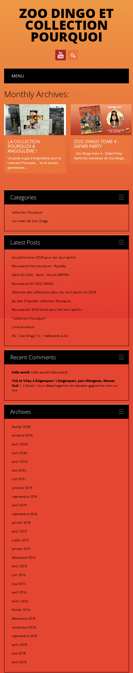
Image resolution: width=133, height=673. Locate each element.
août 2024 (20, 418)
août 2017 (19, 506)
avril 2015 (19, 636)
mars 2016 (20, 575)
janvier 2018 (21, 497)
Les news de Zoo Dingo (30, 195)
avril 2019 (19, 479)
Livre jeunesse (23, 301)
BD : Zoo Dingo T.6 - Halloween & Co (40, 310)
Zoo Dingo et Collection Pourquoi (66, 24)
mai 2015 (19, 628)
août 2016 (19, 540)
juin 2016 (19, 549)
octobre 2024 (22, 410)
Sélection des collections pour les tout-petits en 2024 (54, 266)
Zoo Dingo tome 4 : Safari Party (96, 143)
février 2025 (21, 401)
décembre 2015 (23, 593)
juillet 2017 (20, 514)
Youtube (60, 55)
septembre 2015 (24, 610)
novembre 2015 (24, 602)
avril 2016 (19, 567)
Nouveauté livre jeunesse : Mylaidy (39, 240)
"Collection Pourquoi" (29, 293)
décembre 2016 (24, 532)
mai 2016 (19, 558)
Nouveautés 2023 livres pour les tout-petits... (48, 284)
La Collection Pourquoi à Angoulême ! (24, 146)
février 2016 (21, 584)
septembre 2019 (24, 471)
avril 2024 (19, 427)
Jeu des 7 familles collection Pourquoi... (42, 275)
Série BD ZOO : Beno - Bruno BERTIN (40, 249)
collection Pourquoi (27, 187)
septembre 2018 (24, 488)
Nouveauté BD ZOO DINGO (33, 258)
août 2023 (20, 436)
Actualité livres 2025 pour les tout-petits (44, 232)
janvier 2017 (21, 523)
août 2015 (19, 619)
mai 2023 (19, 445)
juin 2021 (19, 453)
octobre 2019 (22, 462)
